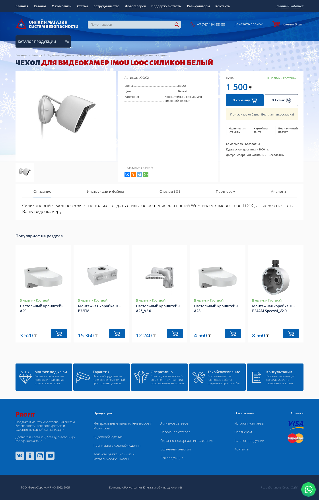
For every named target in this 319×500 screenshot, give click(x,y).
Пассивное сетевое (175, 432)
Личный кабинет (289, 6)
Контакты (222, 6)
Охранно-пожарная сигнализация (186, 440)
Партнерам (243, 432)
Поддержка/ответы (166, 6)
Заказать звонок (248, 24)
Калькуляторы (198, 6)
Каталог (40, 6)
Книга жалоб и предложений (162, 487)
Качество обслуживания (125, 487)
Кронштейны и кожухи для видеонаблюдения (183, 99)
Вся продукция (171, 458)
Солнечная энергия (175, 449)
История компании (249, 423)
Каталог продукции (249, 440)
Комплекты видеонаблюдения (116, 445)
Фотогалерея (135, 6)
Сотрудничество (106, 6)
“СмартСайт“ (290, 487)
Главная (22, 6)
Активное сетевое (174, 423)
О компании (62, 6)
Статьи (82, 6)
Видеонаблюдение (108, 437)
